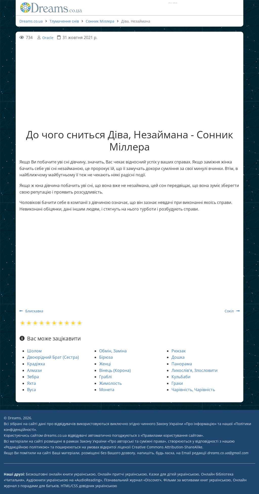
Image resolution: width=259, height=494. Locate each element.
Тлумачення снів (64, 21)
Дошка (178, 357)
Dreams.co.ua (31, 21)
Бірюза (106, 357)
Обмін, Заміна (113, 351)
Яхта (31, 383)
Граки (177, 383)
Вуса (31, 389)
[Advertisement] (129, 76)
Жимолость (110, 383)
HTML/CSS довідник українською (89, 485)
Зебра (33, 376)
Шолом (34, 351)
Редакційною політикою (27, 447)
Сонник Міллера (100, 21)
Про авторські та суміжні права (136, 441)
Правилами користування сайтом (171, 435)
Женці (105, 364)
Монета (106, 389)
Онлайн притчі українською (122, 474)
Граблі (105, 376)
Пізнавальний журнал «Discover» (132, 480)
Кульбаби (180, 376)
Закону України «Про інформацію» (186, 423)
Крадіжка (36, 364)
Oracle (47, 37)
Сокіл (232, 311)
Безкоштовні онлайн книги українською (61, 474)
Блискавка (31, 311)
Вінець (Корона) (115, 370)
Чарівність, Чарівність (193, 389)
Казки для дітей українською (174, 474)
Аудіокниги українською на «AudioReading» (64, 480)
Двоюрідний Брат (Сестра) (53, 357)
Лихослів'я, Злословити (194, 370)
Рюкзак (178, 351)
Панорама (181, 364)
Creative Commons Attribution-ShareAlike (167, 447)
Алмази (34, 370)
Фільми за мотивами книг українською (197, 480)
